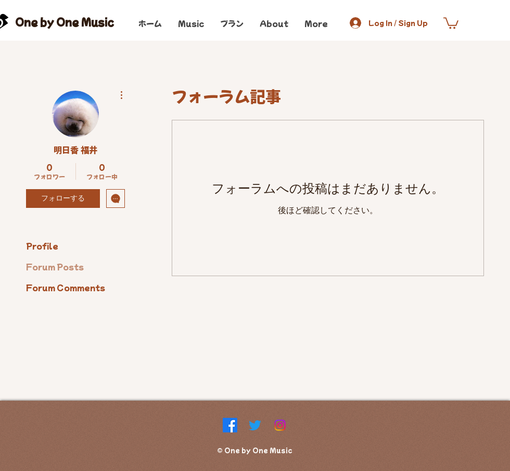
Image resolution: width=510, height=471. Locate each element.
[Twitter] (255, 425)
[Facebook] (230, 425)
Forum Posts (55, 266)
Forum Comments (65, 287)
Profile (42, 245)
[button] (450, 22)
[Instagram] (280, 425)
